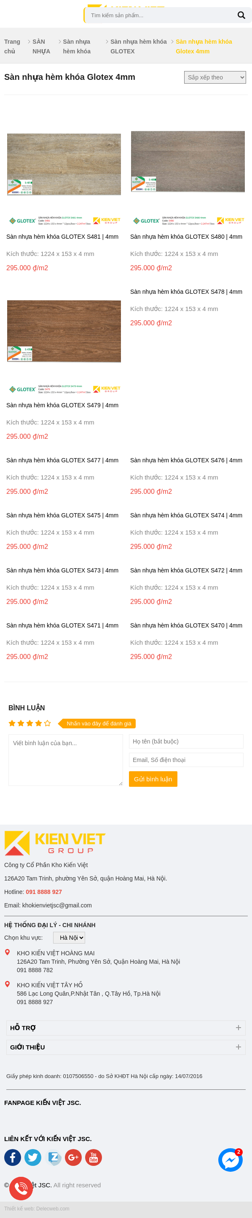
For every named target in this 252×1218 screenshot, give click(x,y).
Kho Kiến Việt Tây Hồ (50, 985)
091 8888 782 (35, 970)
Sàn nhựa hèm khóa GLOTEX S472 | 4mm (186, 570)
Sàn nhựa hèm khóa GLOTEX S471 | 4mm (62, 625)
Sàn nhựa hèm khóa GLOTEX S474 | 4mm (186, 515)
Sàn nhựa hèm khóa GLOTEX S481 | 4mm (62, 236)
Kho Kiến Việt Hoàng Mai (56, 953)
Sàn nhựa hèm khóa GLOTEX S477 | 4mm (62, 460)
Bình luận (26, 708)
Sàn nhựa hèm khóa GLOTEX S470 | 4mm (186, 625)
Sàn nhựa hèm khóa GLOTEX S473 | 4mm (62, 570)
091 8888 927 (35, 1002)
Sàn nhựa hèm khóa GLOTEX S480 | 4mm (186, 236)
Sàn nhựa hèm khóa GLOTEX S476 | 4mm (186, 460)
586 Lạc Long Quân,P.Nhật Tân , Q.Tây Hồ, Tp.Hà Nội (89, 993)
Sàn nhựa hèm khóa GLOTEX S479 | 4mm (62, 405)
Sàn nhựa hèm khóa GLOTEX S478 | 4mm (186, 291)
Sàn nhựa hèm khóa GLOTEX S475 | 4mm (62, 515)
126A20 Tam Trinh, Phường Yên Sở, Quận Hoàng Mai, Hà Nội (98, 961)
